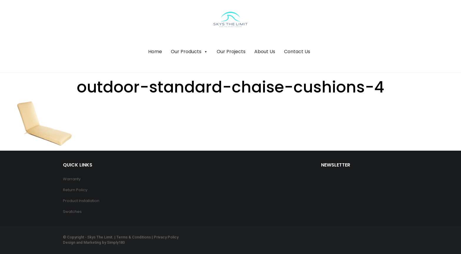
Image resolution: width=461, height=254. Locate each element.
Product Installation (81, 200)
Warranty (72, 179)
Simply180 (116, 242)
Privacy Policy (166, 237)
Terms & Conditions (133, 237)
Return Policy (75, 190)
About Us (264, 51)
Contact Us (297, 51)
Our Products (189, 52)
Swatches (72, 211)
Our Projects (231, 51)
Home (155, 51)
